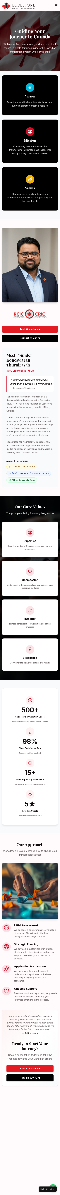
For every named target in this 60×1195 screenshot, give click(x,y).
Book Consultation (30, 329)
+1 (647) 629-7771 (30, 338)
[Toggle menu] (56, 5)
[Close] (54, 1189)
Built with (46, 1189)
